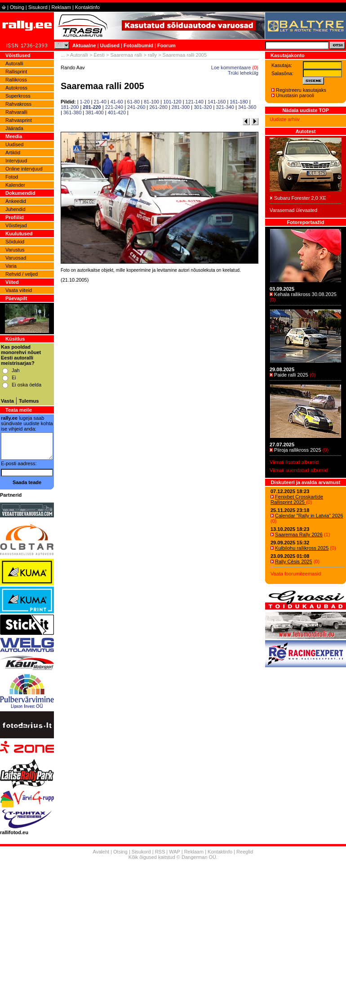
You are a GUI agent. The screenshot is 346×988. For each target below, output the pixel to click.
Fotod (11, 177)
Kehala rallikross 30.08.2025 (305, 294)
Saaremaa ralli (126, 55)
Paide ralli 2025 (291, 374)
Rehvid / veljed (21, 274)
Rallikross (16, 79)
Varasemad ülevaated (293, 210)
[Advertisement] (159, 400)
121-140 (195, 101)
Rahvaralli (16, 112)
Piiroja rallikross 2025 (297, 450)
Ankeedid (15, 201)
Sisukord (38, 7)
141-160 (217, 101)
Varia (11, 266)
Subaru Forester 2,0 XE (300, 198)
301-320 (203, 107)
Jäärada (14, 128)
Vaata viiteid (18, 290)
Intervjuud (16, 160)
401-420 (117, 112)
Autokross (16, 87)
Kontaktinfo (87, 7)
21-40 (100, 101)
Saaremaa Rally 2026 (299, 534)
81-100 (151, 101)
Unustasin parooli (295, 95)
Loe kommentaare (231, 67)
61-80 (133, 101)
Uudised (110, 45)
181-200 (70, 107)
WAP (174, 851)
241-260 (136, 107)
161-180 (239, 101)
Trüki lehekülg (243, 73)
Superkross (18, 96)
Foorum (166, 45)
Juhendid (15, 209)
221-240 (114, 107)
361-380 (72, 112)
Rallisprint (16, 71)
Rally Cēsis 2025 (293, 561)
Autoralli (14, 63)
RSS (160, 851)
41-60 (117, 101)
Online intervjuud (24, 168)
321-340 (225, 107)
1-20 (85, 101)
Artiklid (12, 152)
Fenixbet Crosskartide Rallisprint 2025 (297, 499)
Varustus (15, 249)
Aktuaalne (84, 45)
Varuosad (15, 257)
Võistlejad (16, 225)
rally (152, 55)
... (63, 55)
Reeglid (244, 851)
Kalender (15, 185)
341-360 (247, 107)
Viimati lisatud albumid (294, 462)
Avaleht (101, 851)
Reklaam (61, 7)
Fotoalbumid (138, 45)
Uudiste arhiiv (285, 119)
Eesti (98, 55)
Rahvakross (18, 104)
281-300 (181, 107)
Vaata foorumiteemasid (296, 573)
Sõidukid (14, 241)
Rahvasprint (18, 120)
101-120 (172, 101)
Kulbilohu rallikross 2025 (301, 548)
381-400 (94, 112)
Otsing (17, 7)
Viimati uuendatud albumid (299, 470)
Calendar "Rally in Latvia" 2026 (309, 515)
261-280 (158, 107)
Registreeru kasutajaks (301, 90)
